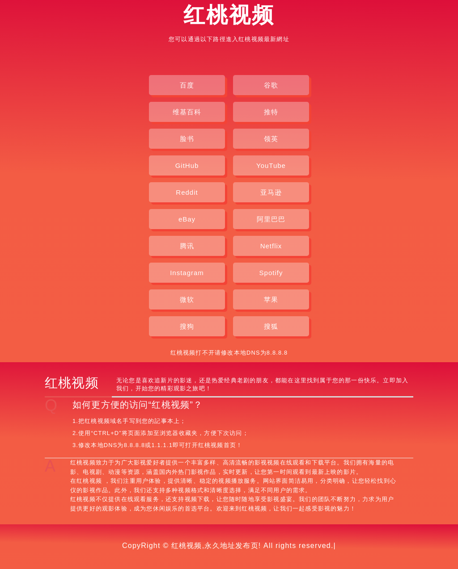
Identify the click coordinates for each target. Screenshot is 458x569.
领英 (271, 138)
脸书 (187, 138)
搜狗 (187, 326)
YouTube (271, 165)
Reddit (187, 192)
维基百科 (187, 112)
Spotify (271, 272)
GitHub (187, 165)
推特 (271, 112)
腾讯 (187, 246)
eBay (186, 219)
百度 (187, 85)
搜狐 (271, 326)
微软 (187, 299)
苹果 (271, 299)
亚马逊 (271, 192)
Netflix (271, 246)
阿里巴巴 (271, 219)
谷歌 (271, 85)
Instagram (187, 272)
